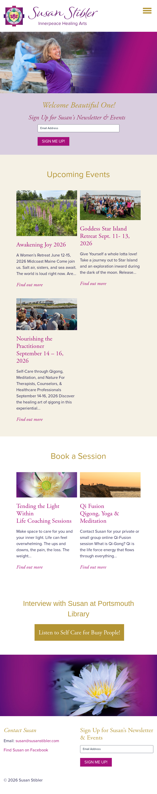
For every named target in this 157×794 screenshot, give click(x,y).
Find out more (29, 285)
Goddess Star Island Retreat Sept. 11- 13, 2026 (105, 236)
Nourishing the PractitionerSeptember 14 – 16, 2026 (40, 350)
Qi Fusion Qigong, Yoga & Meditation (99, 513)
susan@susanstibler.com (37, 740)
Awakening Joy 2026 (41, 245)
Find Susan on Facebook (26, 750)
